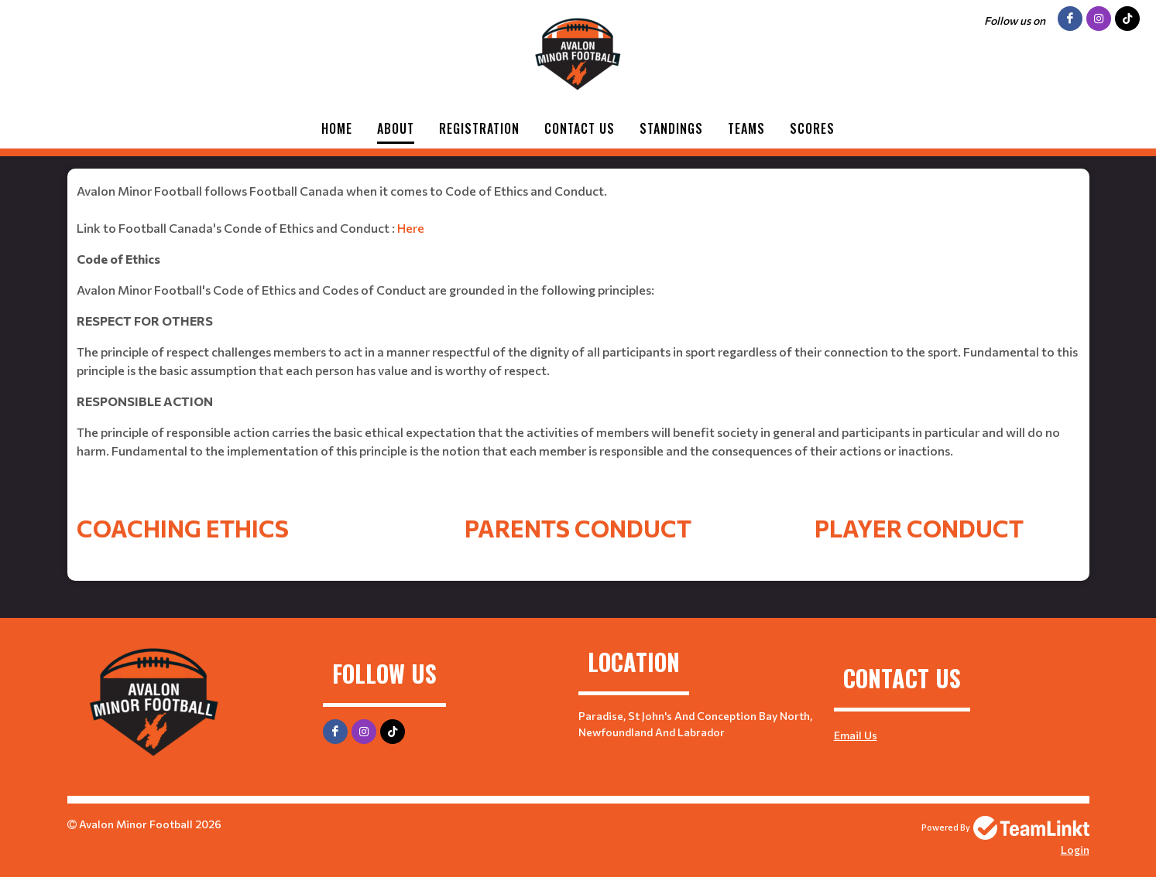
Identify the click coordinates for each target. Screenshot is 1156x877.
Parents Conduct (578, 528)
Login (1075, 849)
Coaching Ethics (183, 528)
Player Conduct (919, 528)
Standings (671, 128)
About (395, 128)
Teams (746, 128)
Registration (479, 128)
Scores (812, 128)
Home (336, 128)
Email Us (855, 735)
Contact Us (579, 128)
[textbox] (578, 339)
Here (410, 227)
